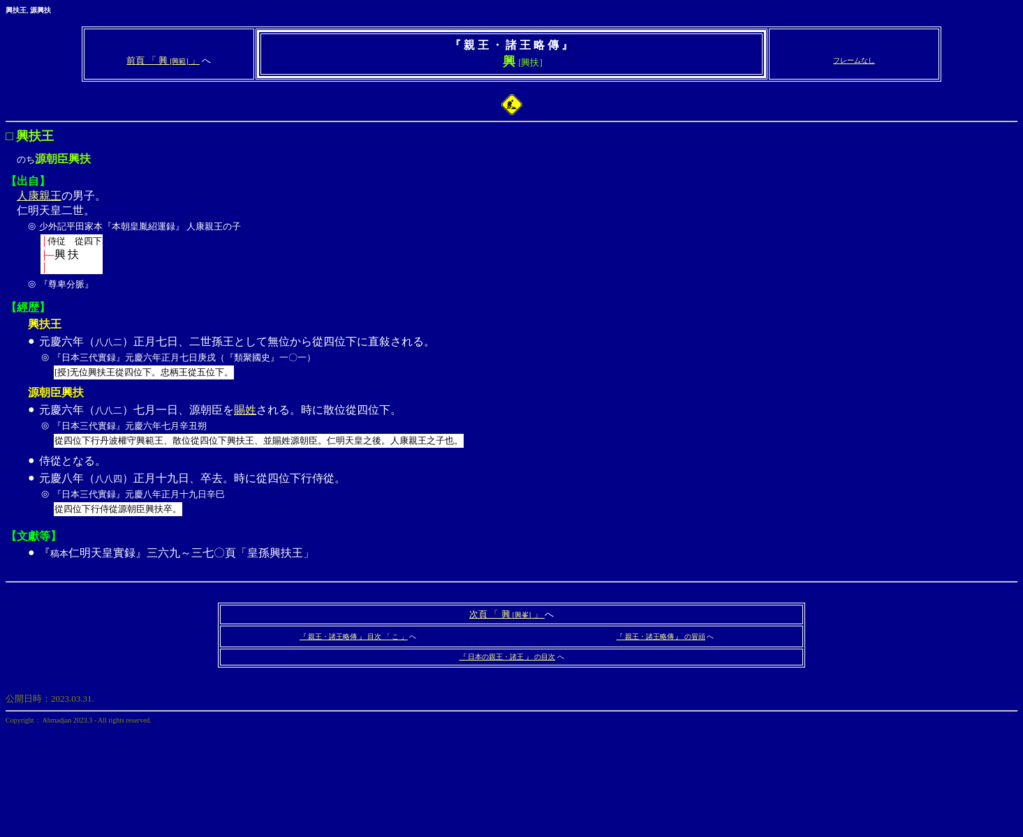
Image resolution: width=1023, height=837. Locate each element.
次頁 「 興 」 (507, 614)
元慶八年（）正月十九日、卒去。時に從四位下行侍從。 (527, 496)
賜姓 (245, 410)
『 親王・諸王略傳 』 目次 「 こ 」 (354, 636)
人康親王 (39, 196)
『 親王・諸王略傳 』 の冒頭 (660, 636)
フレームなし (854, 60)
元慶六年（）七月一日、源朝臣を (136, 410)
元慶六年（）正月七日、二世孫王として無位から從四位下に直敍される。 (527, 359)
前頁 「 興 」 (163, 60)
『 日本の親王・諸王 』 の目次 (507, 657)
